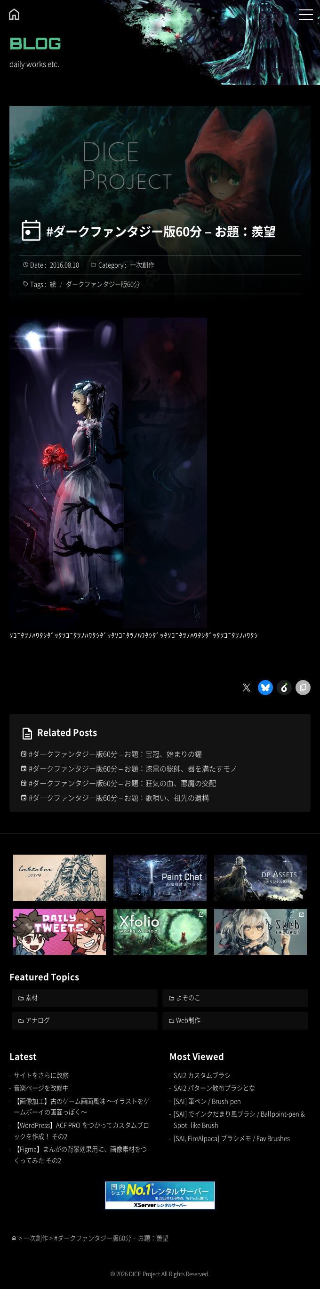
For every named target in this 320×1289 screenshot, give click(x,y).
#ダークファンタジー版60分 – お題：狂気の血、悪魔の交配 (122, 783)
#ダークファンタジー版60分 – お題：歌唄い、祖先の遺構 (119, 797)
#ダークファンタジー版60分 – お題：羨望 (161, 231)
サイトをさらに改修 (41, 1075)
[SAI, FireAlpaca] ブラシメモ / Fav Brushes (232, 1138)
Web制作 (188, 1020)
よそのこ (188, 997)
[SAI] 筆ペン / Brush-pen (207, 1101)
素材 (31, 997)
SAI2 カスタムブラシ (202, 1075)
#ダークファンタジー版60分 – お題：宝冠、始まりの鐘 (115, 754)
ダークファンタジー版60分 (103, 284)
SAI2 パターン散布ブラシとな (214, 1087)
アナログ (37, 1020)
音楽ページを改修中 (41, 1087)
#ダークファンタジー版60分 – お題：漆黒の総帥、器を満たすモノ (133, 768)
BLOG (35, 43)
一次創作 (142, 264)
